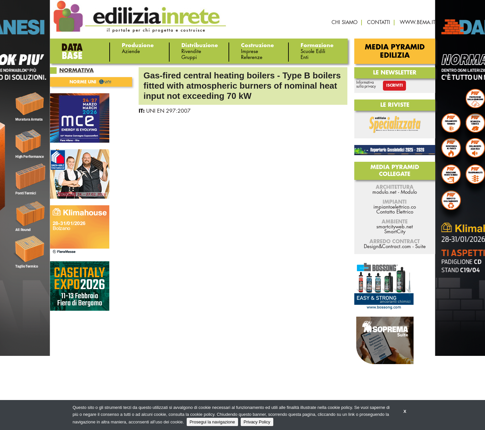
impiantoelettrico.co (394, 207)
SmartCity (394, 231)
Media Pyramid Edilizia (395, 51)
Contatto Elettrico (394, 212)
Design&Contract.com (387, 246)
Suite (420, 246)
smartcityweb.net (394, 226)
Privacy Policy (257, 421)
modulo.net (384, 192)
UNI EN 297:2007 (168, 111)
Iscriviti (394, 85)
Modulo (409, 192)
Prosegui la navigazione (212, 421)
